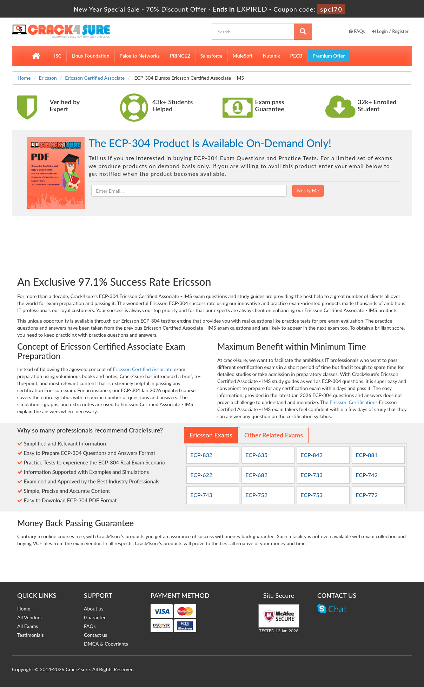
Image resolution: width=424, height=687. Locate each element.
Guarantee (95, 617)
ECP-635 (256, 454)
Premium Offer (328, 56)
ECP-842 (311, 454)
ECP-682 (256, 474)
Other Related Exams (273, 435)
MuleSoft (243, 56)
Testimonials (30, 635)
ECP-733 (311, 474)
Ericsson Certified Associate (95, 78)
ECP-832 (201, 454)
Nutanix (271, 56)
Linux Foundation (91, 56)
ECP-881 (367, 454)
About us (94, 609)
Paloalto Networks (140, 56)
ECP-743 (201, 494)
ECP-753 (311, 494)
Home (24, 78)
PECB (296, 56)
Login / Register (390, 31)
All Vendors (29, 617)
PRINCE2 (180, 56)
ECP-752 (256, 494)
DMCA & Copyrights (106, 644)
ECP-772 (367, 494)
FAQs (357, 31)
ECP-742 (367, 474)
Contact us (95, 635)
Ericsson (48, 78)
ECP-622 (201, 474)
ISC (57, 56)
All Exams (27, 626)
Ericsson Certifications (354, 402)
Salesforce (211, 56)
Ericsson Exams (211, 435)
